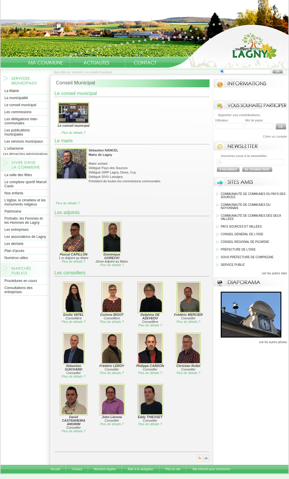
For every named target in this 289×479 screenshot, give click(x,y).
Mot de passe (254, 120)
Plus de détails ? (74, 132)
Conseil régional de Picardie (245, 241)
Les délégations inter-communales (21, 121)
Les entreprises (16, 230)
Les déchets (14, 244)
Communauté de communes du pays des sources (253, 195)
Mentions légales (105, 469)
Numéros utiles (16, 258)
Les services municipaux (23, 141)
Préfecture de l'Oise (238, 249)
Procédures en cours (20, 281)
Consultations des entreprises (18, 290)
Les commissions (17, 112)
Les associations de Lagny (25, 237)
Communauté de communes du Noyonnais (245, 206)
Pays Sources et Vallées (241, 226)
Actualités (96, 62)
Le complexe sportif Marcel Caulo (25, 184)
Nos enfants (13, 193)
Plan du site (172, 469)
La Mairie (11, 91)
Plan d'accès (14, 251)
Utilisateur (221, 120)
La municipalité (16, 98)
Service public (233, 264)
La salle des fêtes (18, 175)
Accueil (228, 46)
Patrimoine (12, 211)
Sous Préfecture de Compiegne (247, 257)
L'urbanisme (14, 148)
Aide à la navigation (140, 469)
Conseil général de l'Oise (242, 234)
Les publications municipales (17, 132)
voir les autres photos (273, 342)
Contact (145, 62)
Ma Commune (46, 62)
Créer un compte (275, 136)
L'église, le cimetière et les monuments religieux (25, 202)
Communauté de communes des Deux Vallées (251, 217)
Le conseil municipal (20, 105)
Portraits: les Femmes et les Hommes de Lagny (23, 220)
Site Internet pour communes (211, 469)
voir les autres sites (274, 273)
